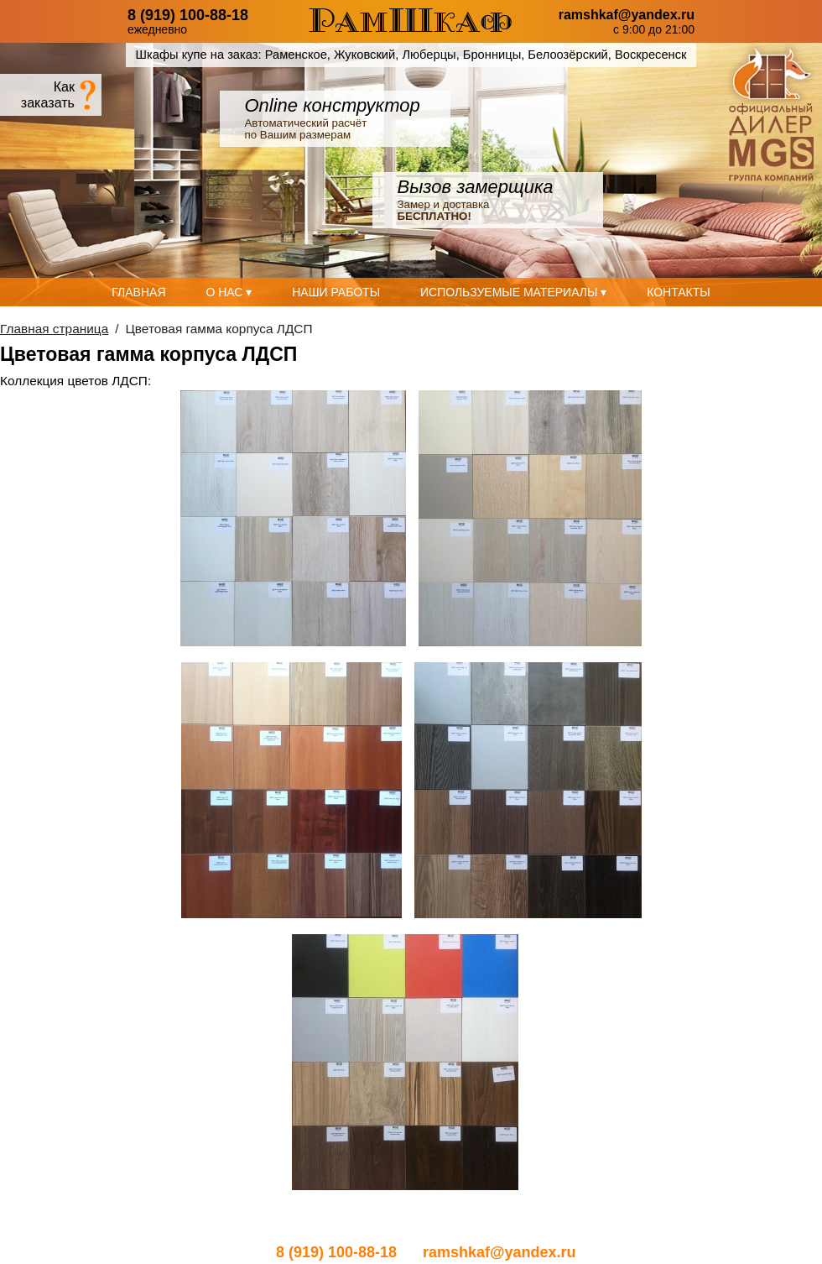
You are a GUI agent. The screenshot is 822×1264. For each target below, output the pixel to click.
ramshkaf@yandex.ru (627, 15)
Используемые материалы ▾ (513, 292)
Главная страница (54, 328)
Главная (138, 292)
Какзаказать (48, 94)
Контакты (678, 292)
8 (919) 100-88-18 (187, 15)
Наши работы (336, 292)
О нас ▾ (229, 292)
